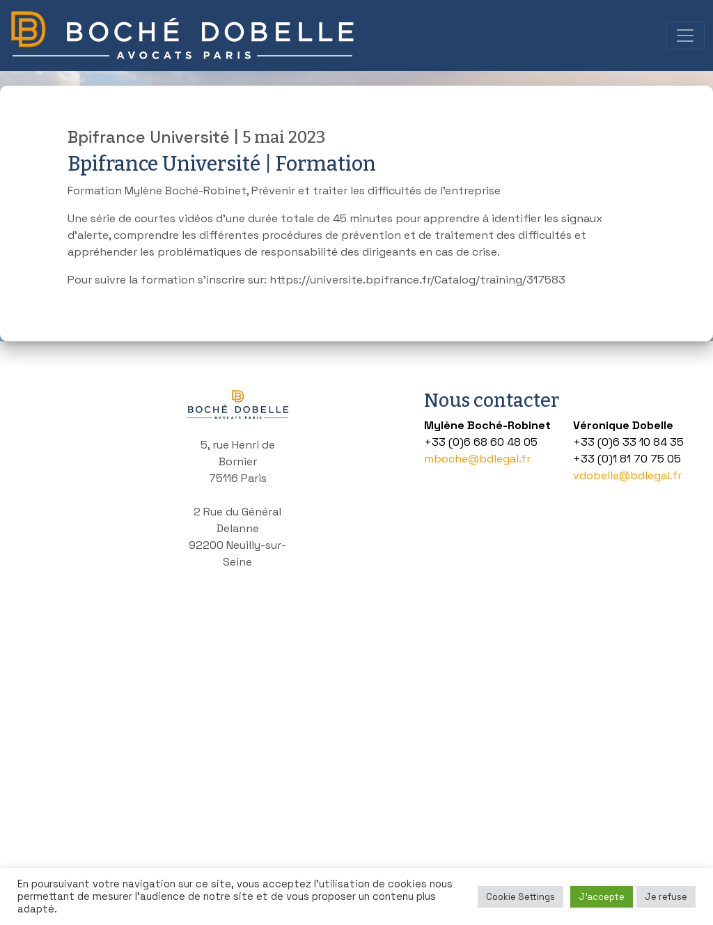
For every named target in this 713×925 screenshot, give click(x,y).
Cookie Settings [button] (520, 897)
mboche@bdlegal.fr (477, 458)
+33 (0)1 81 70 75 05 (627, 458)
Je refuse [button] (666, 897)
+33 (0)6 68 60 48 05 (481, 442)
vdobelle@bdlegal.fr (627, 475)
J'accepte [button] (602, 897)
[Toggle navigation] (685, 35)
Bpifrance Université (149, 137)
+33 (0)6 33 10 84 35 (628, 442)
